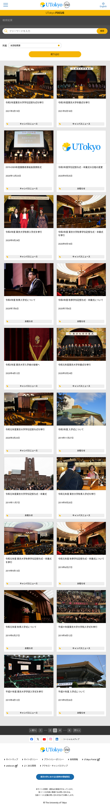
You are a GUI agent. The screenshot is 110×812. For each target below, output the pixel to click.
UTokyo (55, 12)
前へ (34, 730)
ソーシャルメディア (71, 739)
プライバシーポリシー (54, 760)
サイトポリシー (31, 760)
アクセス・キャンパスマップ (55, 766)
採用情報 (74, 760)
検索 (102, 31)
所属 (4, 45)
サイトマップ (12, 760)
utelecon (12, 766)
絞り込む (55, 54)
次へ (76, 730)
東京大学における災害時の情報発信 (55, 777)
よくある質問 (30, 766)
